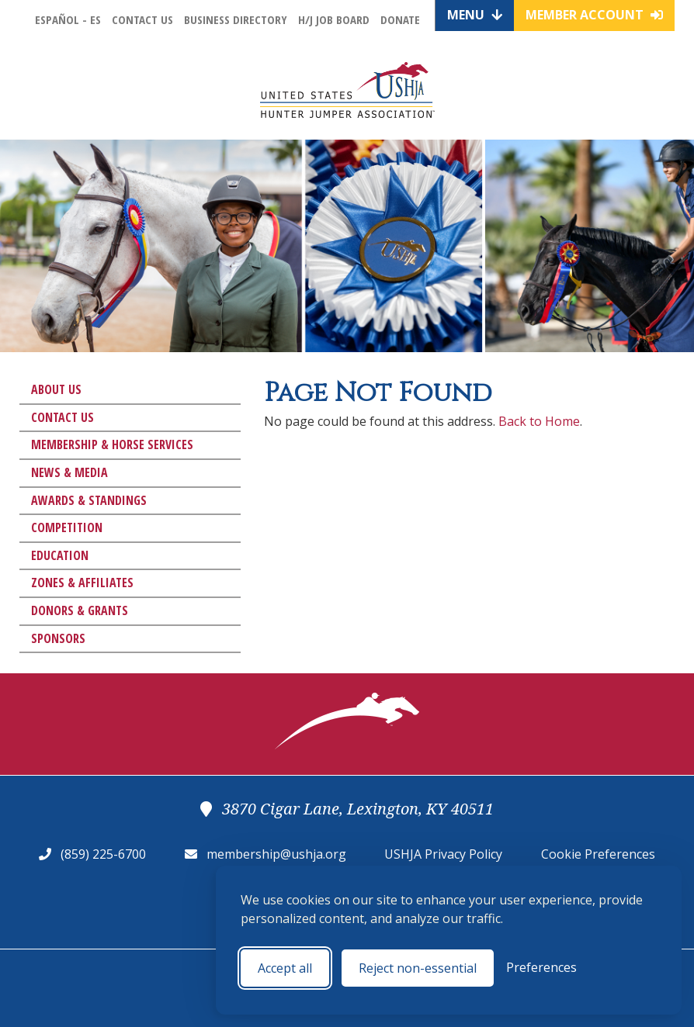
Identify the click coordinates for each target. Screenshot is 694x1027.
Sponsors (58, 638)
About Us (56, 389)
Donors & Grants (79, 610)
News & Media (69, 472)
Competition (66, 527)
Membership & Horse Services (112, 444)
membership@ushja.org (276, 854)
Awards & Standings (89, 500)
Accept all (285, 968)
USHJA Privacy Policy (443, 854)
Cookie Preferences (598, 854)
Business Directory (235, 19)
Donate (400, 19)
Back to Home (539, 421)
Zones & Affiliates (82, 582)
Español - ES (68, 19)
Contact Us (142, 19)
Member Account (594, 14)
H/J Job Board (334, 19)
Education (59, 555)
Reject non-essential (418, 968)
